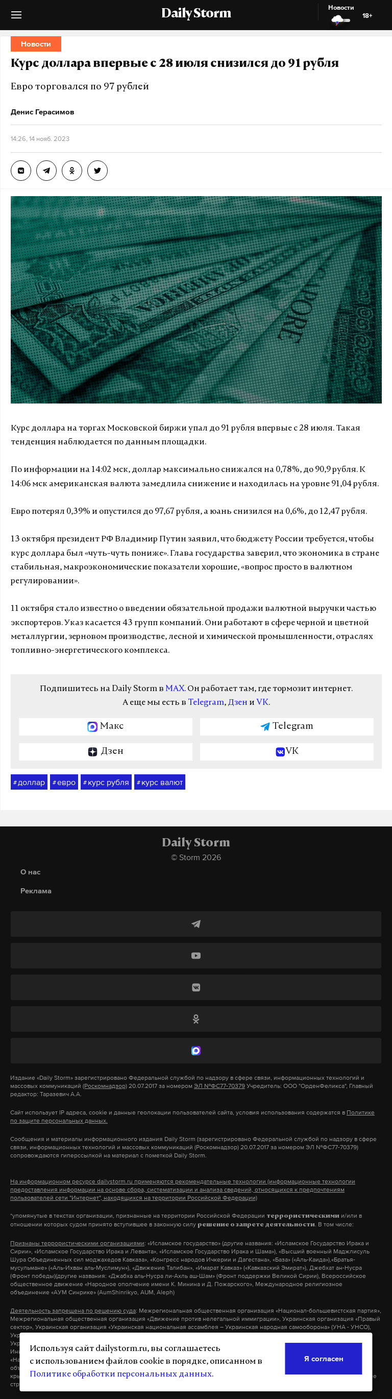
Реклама (36, 890)
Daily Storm (196, 14)
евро (64, 782)
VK (262, 703)
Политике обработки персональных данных (121, 1374)
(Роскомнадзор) (105, 1085)
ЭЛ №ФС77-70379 (219, 1085)
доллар (29, 782)
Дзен (238, 703)
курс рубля (106, 782)
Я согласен (324, 1358)
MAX (174, 689)
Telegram (206, 703)
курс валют (160, 782)
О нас (30, 871)
